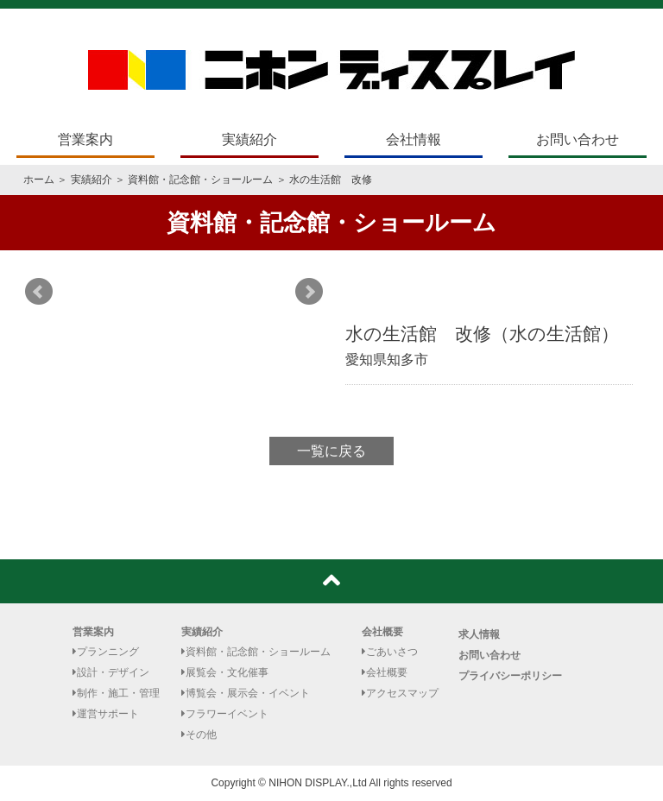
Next (309, 292)
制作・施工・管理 (116, 693)
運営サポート (106, 714)
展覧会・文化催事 (224, 672)
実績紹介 (249, 139)
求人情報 (479, 634)
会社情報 (413, 139)
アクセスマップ (400, 693)
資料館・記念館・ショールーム (200, 179)
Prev (39, 292)
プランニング (106, 652)
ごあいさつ (390, 652)
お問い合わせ (577, 139)
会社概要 (382, 632)
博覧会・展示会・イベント (245, 693)
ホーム (38, 179)
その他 (199, 734)
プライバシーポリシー (510, 676)
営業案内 (85, 139)
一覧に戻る (331, 451)
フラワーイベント (224, 714)
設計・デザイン (111, 672)
